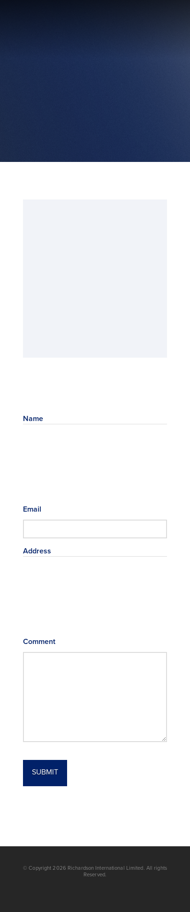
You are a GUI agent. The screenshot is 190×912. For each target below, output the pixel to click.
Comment (39, 641)
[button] (160, 29)
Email (46, 509)
